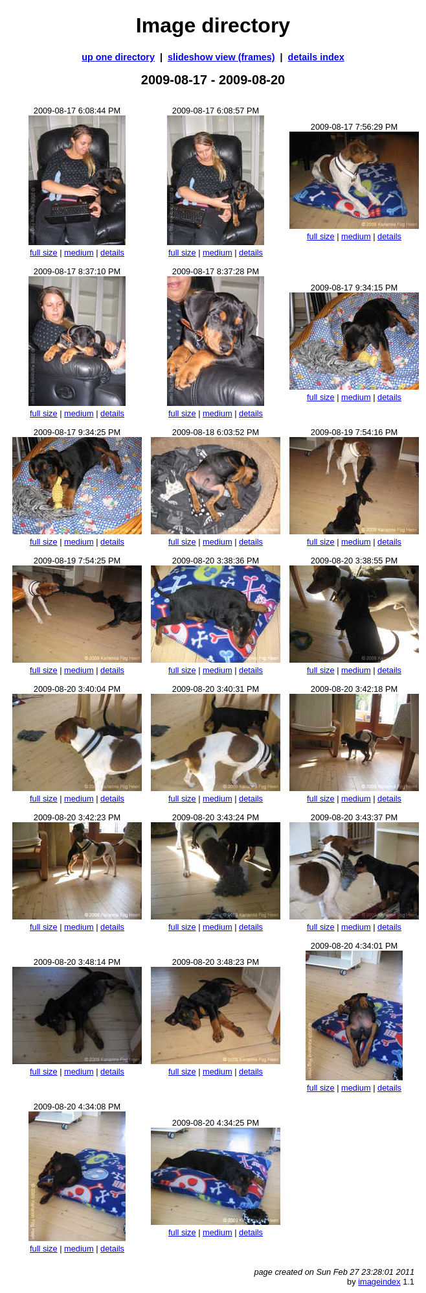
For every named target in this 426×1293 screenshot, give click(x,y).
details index (316, 57)
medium (79, 252)
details (112, 252)
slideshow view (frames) (221, 57)
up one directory (118, 57)
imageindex (379, 1282)
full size (44, 252)
